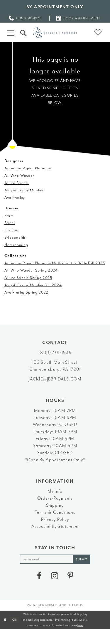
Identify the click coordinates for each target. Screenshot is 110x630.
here (80, 625)
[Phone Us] (25, 18)
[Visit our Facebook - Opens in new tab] (39, 576)
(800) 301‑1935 (54, 353)
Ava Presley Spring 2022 (26, 292)
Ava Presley (14, 197)
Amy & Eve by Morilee (23, 190)
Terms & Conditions (55, 512)
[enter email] (55, 559)
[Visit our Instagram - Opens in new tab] (54, 576)
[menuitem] (25, 18)
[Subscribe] (83, 559)
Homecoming (16, 244)
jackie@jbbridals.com (55, 379)
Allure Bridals (16, 182)
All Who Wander (19, 175)
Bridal (9, 222)
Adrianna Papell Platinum (27, 168)
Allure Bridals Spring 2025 (28, 277)
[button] (10, 32)
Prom (8, 215)
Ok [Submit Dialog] (15, 620)
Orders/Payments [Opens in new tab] (55, 498)
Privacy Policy (55, 519)
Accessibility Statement (55, 526)
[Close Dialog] (5, 620)
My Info (55, 491)
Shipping (55, 505)
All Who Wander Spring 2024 (31, 270)
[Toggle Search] (23, 32)
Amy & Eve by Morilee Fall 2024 (33, 284)
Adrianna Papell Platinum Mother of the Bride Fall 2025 (54, 262)
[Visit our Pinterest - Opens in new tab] (70, 576)
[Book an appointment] (78, 18)
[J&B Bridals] (55, 32)
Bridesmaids (15, 237)
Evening (11, 230)
